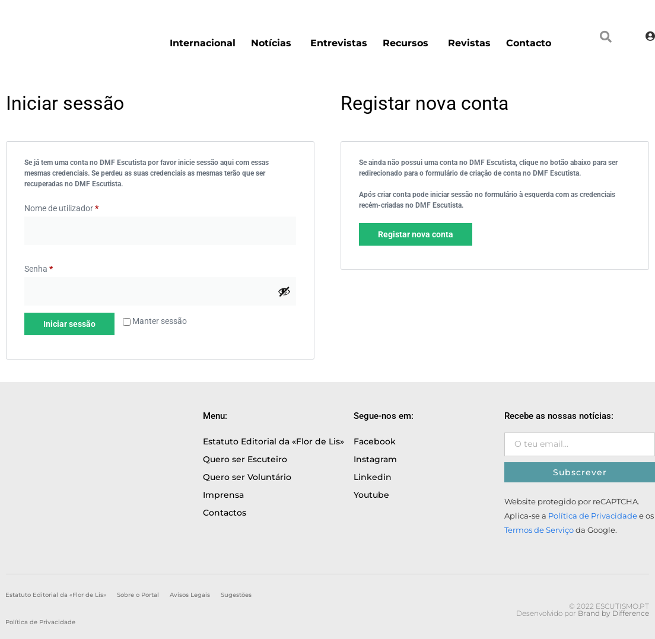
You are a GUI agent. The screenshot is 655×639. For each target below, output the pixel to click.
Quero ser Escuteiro (245, 459)
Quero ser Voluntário (247, 477)
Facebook (375, 441)
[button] (606, 37)
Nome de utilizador (61, 208)
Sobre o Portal (138, 595)
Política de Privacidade (592, 515)
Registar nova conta (415, 234)
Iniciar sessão (69, 324)
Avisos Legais (190, 595)
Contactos (224, 512)
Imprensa (223, 494)
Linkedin (373, 477)
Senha (38, 269)
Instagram (375, 459)
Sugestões (236, 595)
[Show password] (284, 291)
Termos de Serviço (539, 530)
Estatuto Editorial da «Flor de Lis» (273, 441)
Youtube (371, 494)
